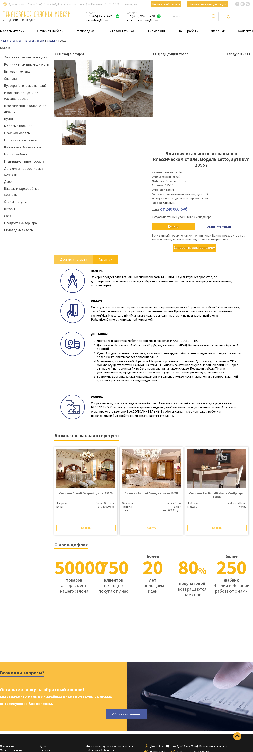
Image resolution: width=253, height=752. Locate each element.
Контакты (245, 31)
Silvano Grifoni (176, 181)
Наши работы (188, 31)
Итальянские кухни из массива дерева (110, 746)
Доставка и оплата (73, 259)
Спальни (10, 78)
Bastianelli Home (236, 503)
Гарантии (105, 259)
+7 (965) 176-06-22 (100, 16)
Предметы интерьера (20, 223)
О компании (156, 31)
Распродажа (85, 31)
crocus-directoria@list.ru (142, 20)
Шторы (9, 208)
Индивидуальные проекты (24, 161)
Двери (9, 181)
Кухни (8, 118)
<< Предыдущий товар (170, 54)
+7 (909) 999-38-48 (141, 16)
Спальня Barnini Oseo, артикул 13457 (151, 493)
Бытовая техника (120, 31)
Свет (7, 216)
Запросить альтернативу (194, 248)
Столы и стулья (16, 201)
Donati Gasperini (105, 503)
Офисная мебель (50, 31)
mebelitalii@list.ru (97, 20)
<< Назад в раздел (69, 54)
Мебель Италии (12, 31)
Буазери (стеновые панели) (25, 85)
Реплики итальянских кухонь (26, 64)
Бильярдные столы (18, 230)
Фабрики (218, 31)
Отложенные (241, 17)
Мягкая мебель (15, 154)
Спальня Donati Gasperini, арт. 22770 (85, 493)
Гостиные (45, 750)
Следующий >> (239, 54)
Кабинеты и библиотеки (23, 147)
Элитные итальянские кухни (25, 57)
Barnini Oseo (173, 503)
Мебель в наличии (18, 126)
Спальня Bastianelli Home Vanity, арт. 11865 (216, 495)
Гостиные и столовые (20, 140)
